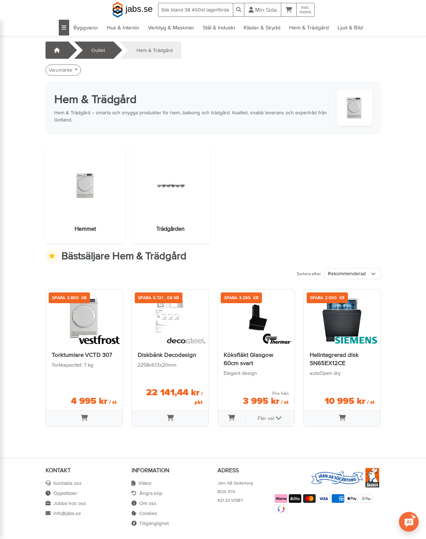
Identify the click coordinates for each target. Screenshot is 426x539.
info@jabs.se (63, 513)
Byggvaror (85, 27)
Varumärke (61, 70)
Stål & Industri (219, 27)
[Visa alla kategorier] (64, 27)
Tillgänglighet (150, 523)
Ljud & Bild (350, 27)
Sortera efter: (309, 273)
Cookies (144, 513)
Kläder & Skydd (262, 27)
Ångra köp (146, 493)
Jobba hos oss (66, 503)
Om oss (144, 503)
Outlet (98, 50)
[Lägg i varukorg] (84, 418)
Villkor (141, 483)
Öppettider (61, 493)
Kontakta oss (64, 483)
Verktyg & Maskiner (171, 27)
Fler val (270, 418)
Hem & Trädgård (309, 27)
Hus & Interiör (123, 27)
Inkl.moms (305, 10)
